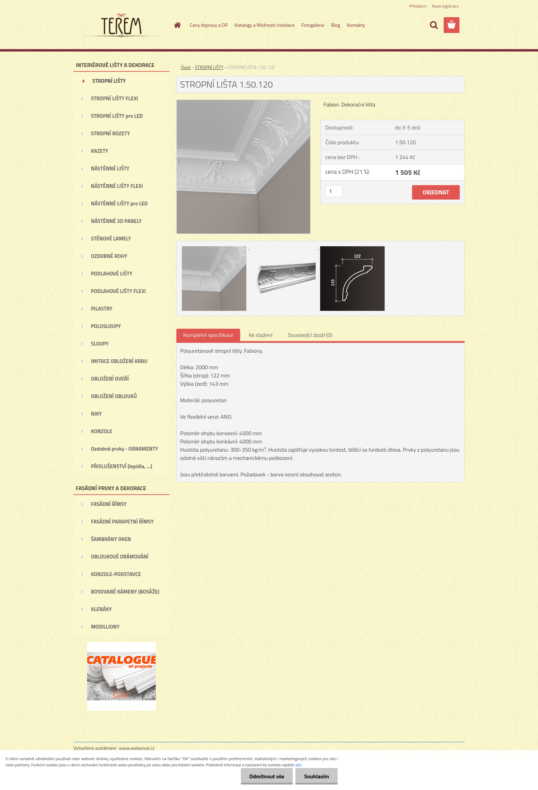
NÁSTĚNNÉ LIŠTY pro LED (119, 203)
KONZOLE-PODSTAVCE (116, 574)
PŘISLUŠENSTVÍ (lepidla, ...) (121, 466)
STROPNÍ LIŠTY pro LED (117, 116)
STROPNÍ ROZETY (110, 133)
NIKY (96, 414)
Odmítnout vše (266, 776)
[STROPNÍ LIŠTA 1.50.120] (243, 103)
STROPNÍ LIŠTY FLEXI (114, 98)
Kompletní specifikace (208, 335)
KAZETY (99, 151)
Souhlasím (316, 776)
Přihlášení (417, 6)
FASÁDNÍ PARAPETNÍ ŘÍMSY (122, 522)
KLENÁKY (101, 609)
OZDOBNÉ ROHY (109, 256)
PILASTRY (102, 309)
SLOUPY (100, 344)
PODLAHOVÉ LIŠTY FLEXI (118, 291)
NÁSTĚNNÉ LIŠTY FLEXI (117, 186)
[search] (434, 25)
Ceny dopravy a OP (209, 25)
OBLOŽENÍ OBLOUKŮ (114, 396)
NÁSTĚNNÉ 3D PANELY (116, 221)
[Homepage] (177, 25)
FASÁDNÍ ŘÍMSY (109, 504)
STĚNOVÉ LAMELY (111, 238)
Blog (335, 25)
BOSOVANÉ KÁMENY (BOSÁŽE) (125, 592)
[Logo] (120, 25)
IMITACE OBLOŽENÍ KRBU (119, 361)
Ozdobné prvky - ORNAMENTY (124, 449)
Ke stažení (260, 335)
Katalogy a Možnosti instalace (265, 25)
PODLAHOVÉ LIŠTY (111, 274)
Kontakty (356, 25)
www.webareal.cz (137, 748)
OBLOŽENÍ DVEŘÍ (110, 379)
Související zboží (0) (310, 335)
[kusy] (333, 191)
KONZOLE (101, 431)
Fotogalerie (312, 25)
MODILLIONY (105, 627)
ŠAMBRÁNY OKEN (111, 539)
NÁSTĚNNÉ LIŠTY (110, 168)
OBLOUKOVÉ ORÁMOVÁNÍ (119, 557)
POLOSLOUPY (106, 326)
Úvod (185, 67)
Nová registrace (445, 6)
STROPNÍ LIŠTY (109, 81)
